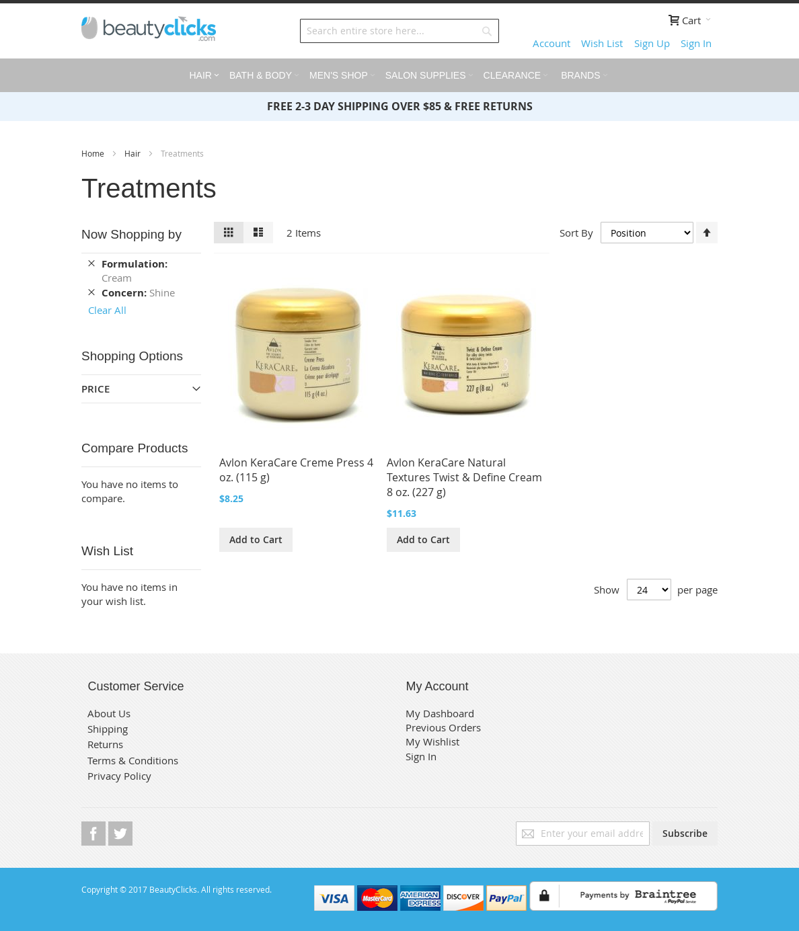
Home (93, 153)
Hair (133, 153)
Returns (105, 744)
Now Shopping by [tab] (131, 234)
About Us (108, 713)
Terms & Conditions (132, 760)
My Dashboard (440, 713)
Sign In (696, 43)
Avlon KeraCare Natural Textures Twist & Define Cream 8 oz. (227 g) (464, 477)
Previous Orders (443, 727)
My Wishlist (432, 741)
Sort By (576, 232)
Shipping (107, 728)
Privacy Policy (119, 775)
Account (551, 43)
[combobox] (399, 31)
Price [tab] (95, 389)
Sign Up (652, 43)
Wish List (602, 43)
